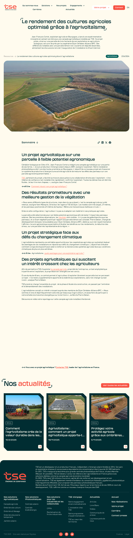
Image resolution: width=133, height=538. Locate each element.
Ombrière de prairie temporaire (12, 516)
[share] (98, 142)
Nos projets (61, 5)
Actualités (70, 9)
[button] (47, 6)
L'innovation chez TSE (75, 509)
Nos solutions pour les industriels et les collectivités (55, 500)
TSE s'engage (75, 497)
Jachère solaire (10, 521)
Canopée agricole (11, 504)
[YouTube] (72, 534)
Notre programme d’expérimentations (76, 514)
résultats (62, 217)
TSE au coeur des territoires (75, 520)
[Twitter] (61, 534)
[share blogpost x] (106, 142)
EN (128, 7)
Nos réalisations (120, 502)
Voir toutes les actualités (115, 385)
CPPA (49, 508)
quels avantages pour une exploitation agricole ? (64, 253)
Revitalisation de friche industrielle (54, 513)
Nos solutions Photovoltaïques (33, 498)
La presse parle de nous (97, 520)
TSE (23, 178)
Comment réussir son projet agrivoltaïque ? (49, 186)
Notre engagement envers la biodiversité (77, 503)
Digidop (33, 534)
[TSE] (10, 8)
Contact (119, 7)
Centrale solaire (31, 504)
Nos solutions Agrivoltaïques (11, 498)
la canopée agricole (59, 269)
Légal (127, 534)
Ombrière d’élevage (12, 511)
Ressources (8, 56)
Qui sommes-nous (30, 5)
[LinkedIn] (66, 534)
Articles (93, 502)
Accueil (115, 497)
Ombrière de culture (12, 508)
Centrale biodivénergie (30, 509)
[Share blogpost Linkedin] (102, 142)
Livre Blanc (94, 505)
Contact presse (119, 515)
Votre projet (118, 506)
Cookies (119, 534)
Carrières (37, 9)
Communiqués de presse (97, 514)
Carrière (116, 511)
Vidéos (92, 509)
